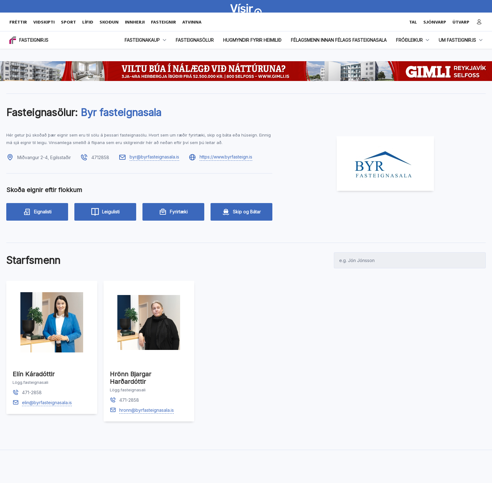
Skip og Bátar (241, 212)
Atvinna (191, 22)
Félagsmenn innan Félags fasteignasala (339, 40)
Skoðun (109, 22)
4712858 (100, 157)
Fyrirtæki (173, 212)
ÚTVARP (460, 22)
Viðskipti (44, 22)
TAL (413, 22)
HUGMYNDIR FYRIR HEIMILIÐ (252, 40)
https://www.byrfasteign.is (226, 156)
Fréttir (18, 22)
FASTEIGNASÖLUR (195, 40)
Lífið (87, 22)
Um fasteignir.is (457, 40)
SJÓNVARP (434, 22)
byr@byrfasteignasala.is (154, 156)
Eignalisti (37, 212)
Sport (68, 22)
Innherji (135, 22)
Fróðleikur (409, 40)
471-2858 (32, 392)
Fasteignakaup (142, 40)
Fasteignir (163, 22)
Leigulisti (105, 212)
